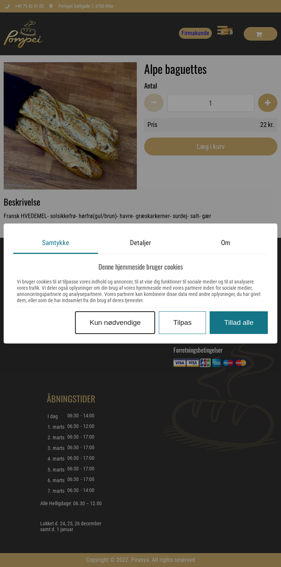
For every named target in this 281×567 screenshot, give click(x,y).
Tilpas (182, 322)
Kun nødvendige (115, 322)
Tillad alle (239, 322)
